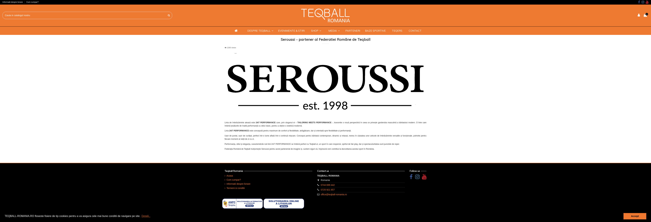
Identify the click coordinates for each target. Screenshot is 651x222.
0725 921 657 (328, 189)
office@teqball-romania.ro (334, 194)
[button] (260, 31)
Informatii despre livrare (12, 2)
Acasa (230, 175)
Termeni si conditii (236, 188)
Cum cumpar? (32, 2)
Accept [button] (635, 216)
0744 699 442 (328, 185)
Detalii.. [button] (146, 216)
